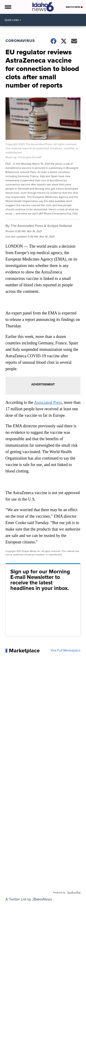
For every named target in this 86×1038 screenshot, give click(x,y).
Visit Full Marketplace (65, 650)
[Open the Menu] (7, 7)
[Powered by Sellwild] (73, 892)
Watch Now (74, 7)
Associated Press (48, 402)
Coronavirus (20, 40)
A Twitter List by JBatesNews (29, 899)
